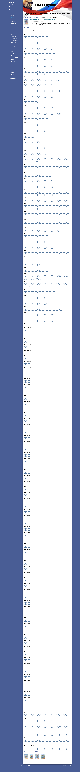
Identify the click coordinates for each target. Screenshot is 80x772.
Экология (12, 59)
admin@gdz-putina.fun (67, 765)
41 (46, 749)
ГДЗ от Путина (46, 5)
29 (39, 749)
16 (32, 73)
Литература (13, 46)
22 (53, 195)
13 (67, 71)
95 (64, 749)
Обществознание (14, 57)
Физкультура (13, 68)
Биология (12, 34)
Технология (13, 61)
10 (57, 71)
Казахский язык (14, 66)
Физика (12, 30)
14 (25, 73)
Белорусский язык (14, 27)
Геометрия (13, 21)
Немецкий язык (14, 42)
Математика (13, 23)
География (13, 47)
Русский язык (13, 25)
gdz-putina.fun (25, 765)
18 (39, 73)
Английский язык (14, 28)
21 (50, 195)
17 (36, 73)
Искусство (13, 65)
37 (43, 749)
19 (43, 73)
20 (46, 195)
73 (57, 749)
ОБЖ (12, 51)
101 (68, 749)
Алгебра (12, 19)
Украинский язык (14, 38)
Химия (12, 32)
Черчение (13, 49)
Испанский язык (14, 63)
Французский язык (14, 40)
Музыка (12, 53)
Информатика (13, 36)
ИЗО (11, 55)
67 (53, 749)
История (12, 44)
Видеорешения (12, 78)
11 (60, 71)
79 (60, 749)
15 (29, 73)
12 (64, 71)
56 (50, 749)
